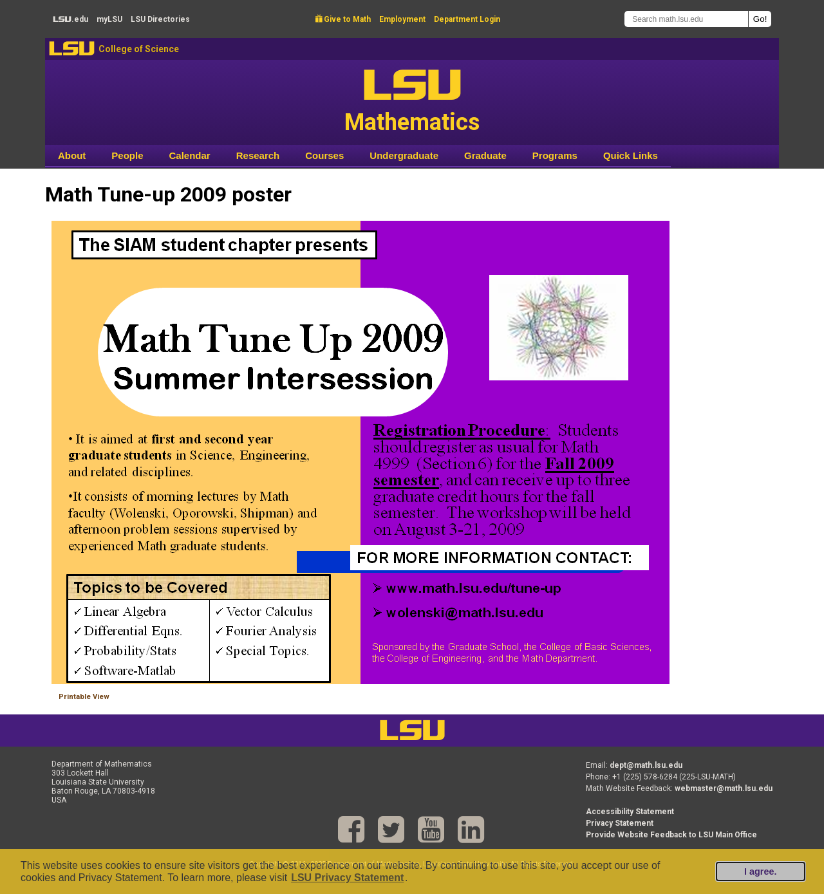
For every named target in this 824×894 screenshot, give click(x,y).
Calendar (190, 155)
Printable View (84, 697)
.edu (70, 19)
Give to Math (343, 19)
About (72, 155)
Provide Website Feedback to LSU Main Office (671, 834)
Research (258, 155)
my (109, 19)
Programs (554, 155)
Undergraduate (404, 155)
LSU (71, 49)
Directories (160, 19)
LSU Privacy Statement (347, 877)
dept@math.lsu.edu (646, 765)
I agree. (760, 871)
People (127, 155)
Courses (324, 155)
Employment (402, 19)
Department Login (467, 19)
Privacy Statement (619, 823)
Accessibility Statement (630, 811)
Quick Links (630, 155)
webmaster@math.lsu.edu (723, 788)
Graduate (485, 155)
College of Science (138, 49)
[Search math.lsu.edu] (686, 19)
